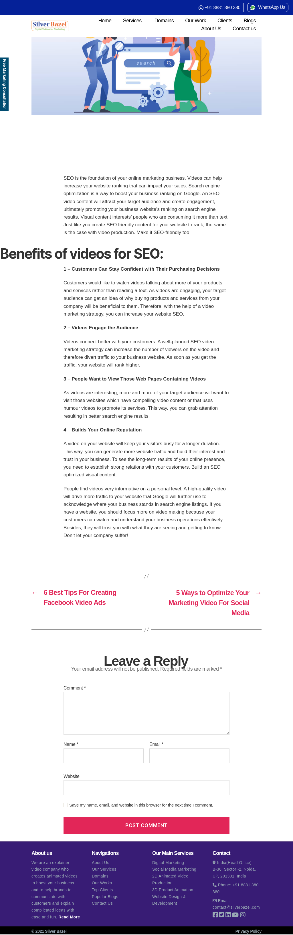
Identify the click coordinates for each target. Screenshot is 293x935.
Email (156, 744)
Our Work (195, 20)
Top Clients (102, 890)
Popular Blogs (105, 897)
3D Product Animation (172, 890)
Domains (164, 20)
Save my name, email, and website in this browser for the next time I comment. (141, 805)
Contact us (244, 28)
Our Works (102, 883)
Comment (75, 688)
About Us (211, 28)
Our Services (104, 869)
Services (132, 20)
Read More (69, 917)
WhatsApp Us (271, 7)
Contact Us (102, 904)
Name (71, 744)
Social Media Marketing (174, 869)
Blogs (249, 20)
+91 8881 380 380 (222, 7)
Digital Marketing (168, 863)
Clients (224, 20)
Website (72, 776)
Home (105, 20)
